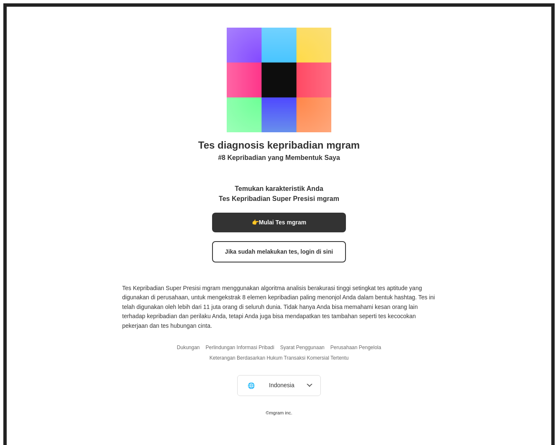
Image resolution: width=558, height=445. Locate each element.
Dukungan (188, 347)
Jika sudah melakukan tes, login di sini (279, 251)
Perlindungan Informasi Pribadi (240, 347)
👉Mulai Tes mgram (279, 222)
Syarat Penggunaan (302, 347)
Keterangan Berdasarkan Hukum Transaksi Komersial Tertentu (279, 358)
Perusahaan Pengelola (355, 347)
